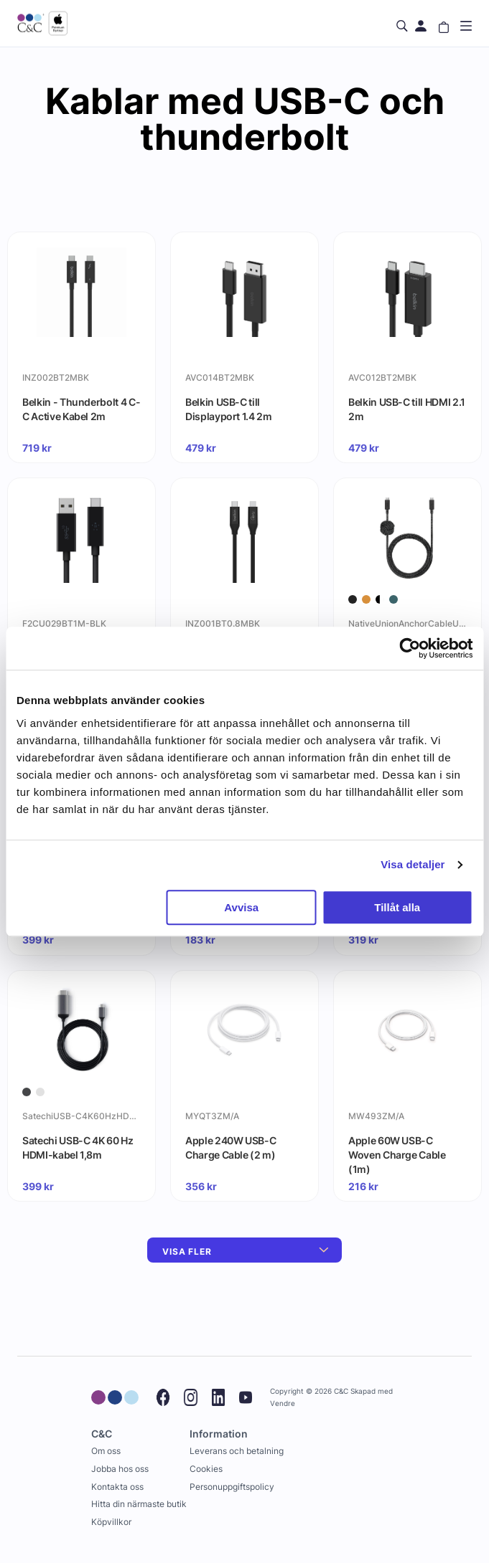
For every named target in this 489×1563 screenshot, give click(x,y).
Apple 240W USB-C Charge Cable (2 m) (230, 1147)
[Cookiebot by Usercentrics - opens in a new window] (409, 648)
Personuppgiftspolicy (232, 1486)
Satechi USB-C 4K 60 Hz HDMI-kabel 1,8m (77, 1147)
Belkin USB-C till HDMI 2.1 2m (406, 409)
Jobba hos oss (120, 1468)
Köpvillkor (111, 1521)
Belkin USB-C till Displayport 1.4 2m (228, 409)
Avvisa (241, 907)
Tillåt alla (397, 907)
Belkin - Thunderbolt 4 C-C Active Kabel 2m (81, 409)
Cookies (206, 1468)
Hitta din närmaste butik (139, 1503)
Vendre (282, 1403)
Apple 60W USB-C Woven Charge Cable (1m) (397, 1154)
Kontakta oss (117, 1486)
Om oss (106, 1450)
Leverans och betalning (237, 1450)
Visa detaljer (412, 864)
